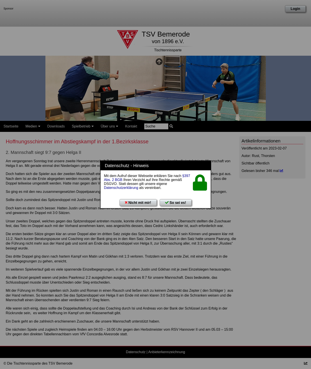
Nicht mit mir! (138, 203)
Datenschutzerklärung (121, 188)
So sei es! (175, 203)
